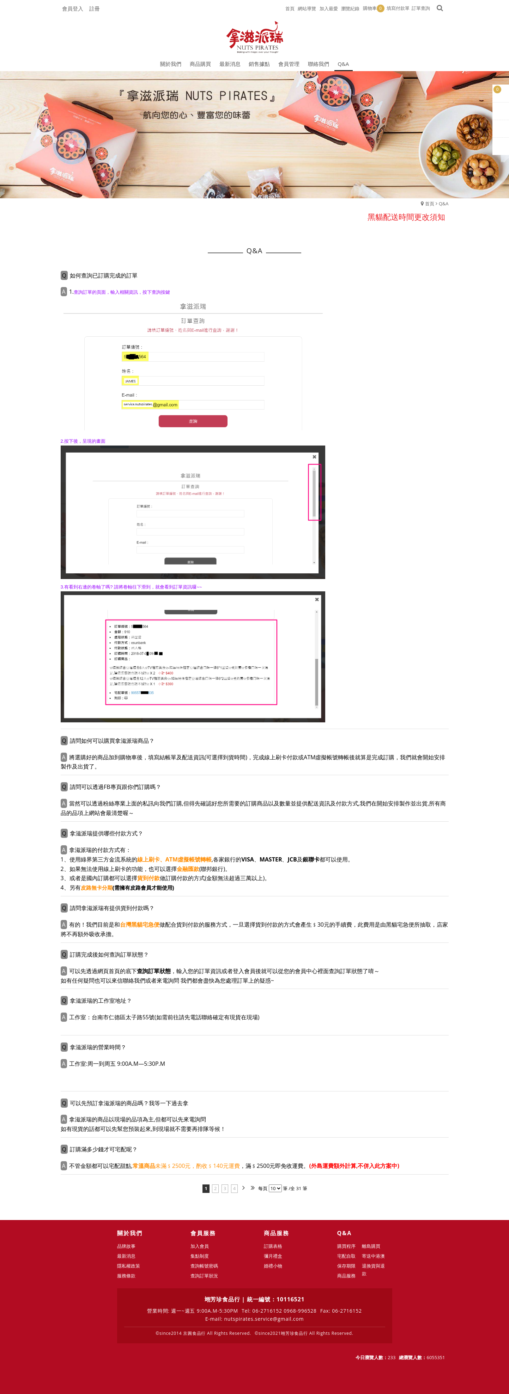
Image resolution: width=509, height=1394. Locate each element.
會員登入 (72, 8)
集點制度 (199, 1256)
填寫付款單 (398, 8)
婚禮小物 (273, 1266)
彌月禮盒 (273, 1256)
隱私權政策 (128, 1266)
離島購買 (371, 1246)
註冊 (94, 8)
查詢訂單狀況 (204, 1275)
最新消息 (126, 1256)
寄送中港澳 (373, 1256)
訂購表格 (273, 1246)
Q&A (444, 203)
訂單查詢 (421, 8)
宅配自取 (346, 1256)
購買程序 (346, 1246)
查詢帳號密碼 (204, 1266)
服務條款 (126, 1275)
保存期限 (346, 1266)
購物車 (373, 8)
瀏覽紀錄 (350, 8)
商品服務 (346, 1275)
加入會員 (199, 1246)
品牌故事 (126, 1246)
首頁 (429, 203)
